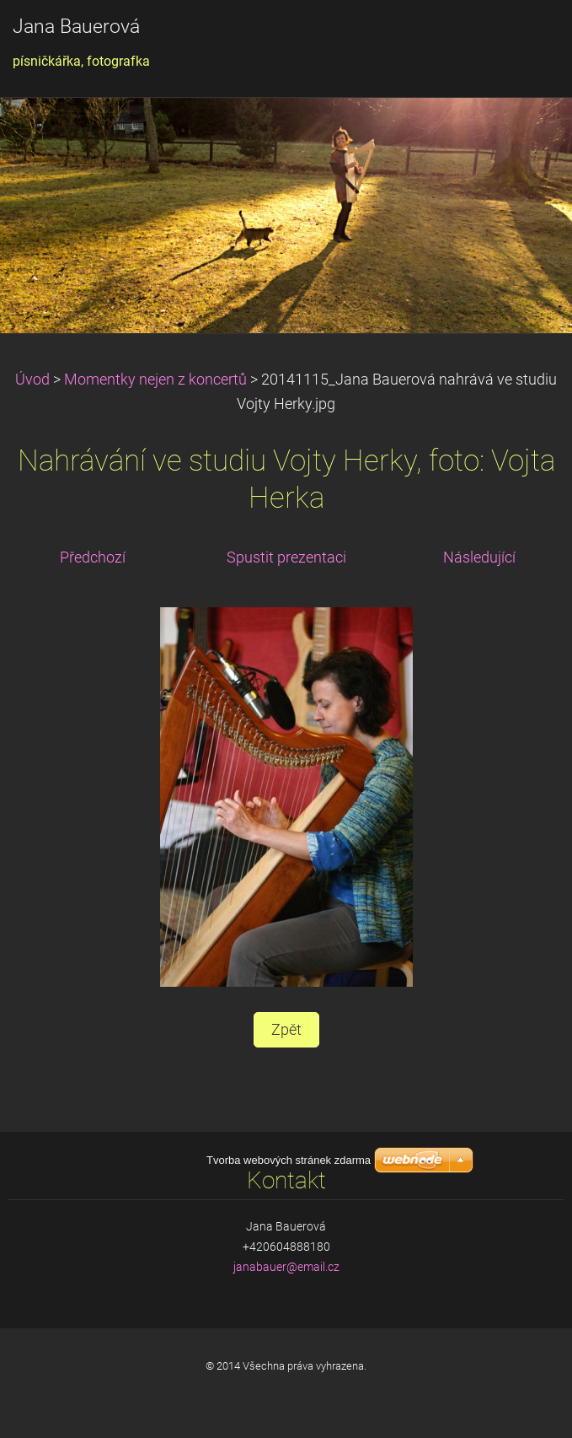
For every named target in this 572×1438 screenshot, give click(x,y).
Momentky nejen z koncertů (155, 379)
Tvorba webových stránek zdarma (288, 1390)
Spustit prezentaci (286, 557)
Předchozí (93, 557)
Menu (525, 38)
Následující (479, 557)
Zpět (286, 1029)
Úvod (32, 379)
